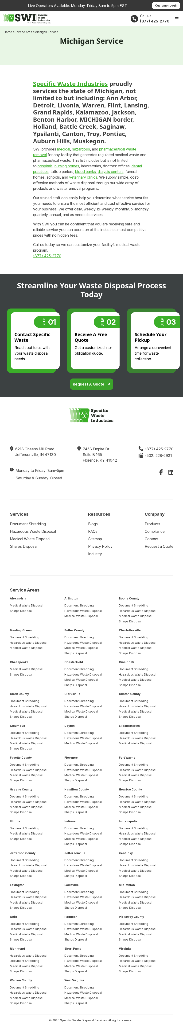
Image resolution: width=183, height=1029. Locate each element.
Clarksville (72, 694)
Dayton (69, 726)
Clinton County (129, 694)
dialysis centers (111, 171)
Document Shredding (28, 524)
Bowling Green (21, 630)
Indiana (70, 821)
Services (19, 514)
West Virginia (74, 980)
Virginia (125, 948)
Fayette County (21, 757)
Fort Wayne (127, 757)
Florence (71, 757)
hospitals (45, 166)
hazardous (81, 149)
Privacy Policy (100, 546)
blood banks (85, 171)
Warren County (21, 980)
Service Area (23, 32)
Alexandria (18, 598)
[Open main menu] (176, 18)
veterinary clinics (83, 177)
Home (8, 32)
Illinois (15, 821)
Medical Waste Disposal (30, 539)
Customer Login (166, 5)
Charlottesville (130, 630)
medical (63, 149)
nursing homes (67, 166)
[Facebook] (161, 472)
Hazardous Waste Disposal (33, 531)
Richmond (17, 948)
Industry (95, 553)
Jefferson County (22, 853)
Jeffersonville (74, 853)
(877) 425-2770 (47, 256)
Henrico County (130, 789)
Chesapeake (19, 662)
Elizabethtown (129, 726)
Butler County (74, 630)
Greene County (21, 789)
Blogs (93, 524)
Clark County (19, 694)
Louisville (71, 885)
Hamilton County (76, 789)
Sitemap (95, 539)
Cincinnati (126, 662)
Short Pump (73, 948)
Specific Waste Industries (70, 84)
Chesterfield (73, 662)
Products (152, 524)
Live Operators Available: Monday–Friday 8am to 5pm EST (77, 5)
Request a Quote (89, 384)
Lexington (17, 885)
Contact (151, 539)
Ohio (13, 917)
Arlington (71, 598)
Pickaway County (131, 917)
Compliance (155, 531)
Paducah (71, 917)
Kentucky (126, 853)
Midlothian (127, 885)
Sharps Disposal (23, 546)
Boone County (129, 598)
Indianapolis (128, 821)
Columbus (17, 726)
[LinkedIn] (170, 472)
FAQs (92, 531)
